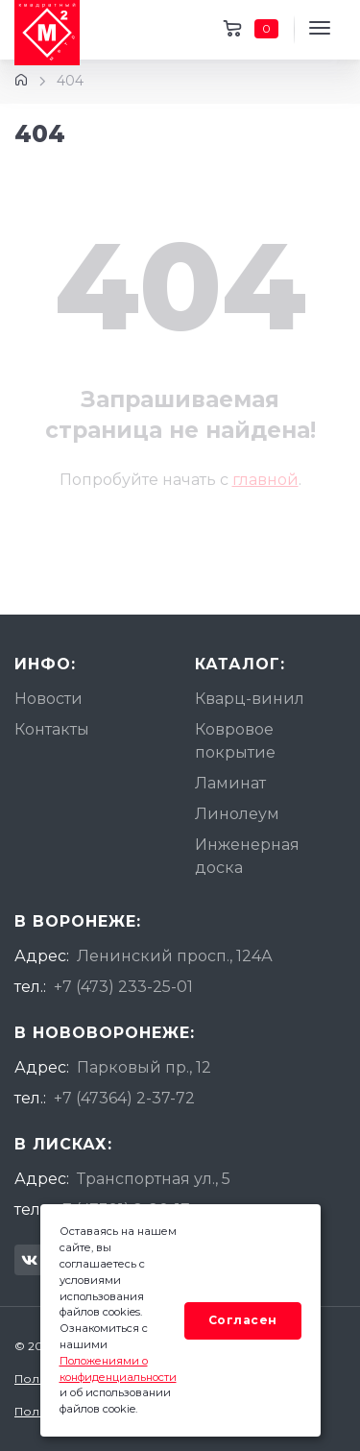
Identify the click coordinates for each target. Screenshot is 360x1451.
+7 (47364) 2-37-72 (124, 1098)
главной (265, 480)
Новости (48, 698)
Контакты (51, 729)
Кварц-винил (249, 698)
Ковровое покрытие (235, 741)
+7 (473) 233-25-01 (123, 987)
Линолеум (237, 814)
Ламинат (230, 783)
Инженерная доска (247, 856)
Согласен (242, 1320)
